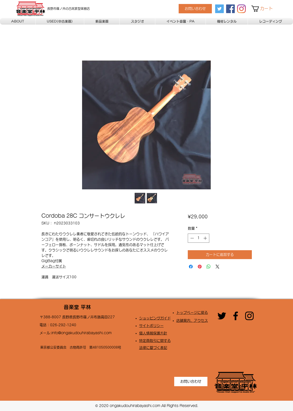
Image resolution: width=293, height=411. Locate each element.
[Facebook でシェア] (191, 266)
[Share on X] (217, 266)
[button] (265, 9)
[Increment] (206, 238)
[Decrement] (191, 238)
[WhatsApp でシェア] (208, 266)
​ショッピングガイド (155, 318)
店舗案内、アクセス (192, 320)
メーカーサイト (53, 266)
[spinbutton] (199, 238)
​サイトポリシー (151, 325)
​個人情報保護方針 (153, 333)
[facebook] (230, 8)
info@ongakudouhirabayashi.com (81, 333)
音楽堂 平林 (77, 307)
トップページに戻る (192, 312)
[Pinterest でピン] (200, 266)
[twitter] (219, 8)
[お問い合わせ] (195, 8)
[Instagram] (241, 8)
